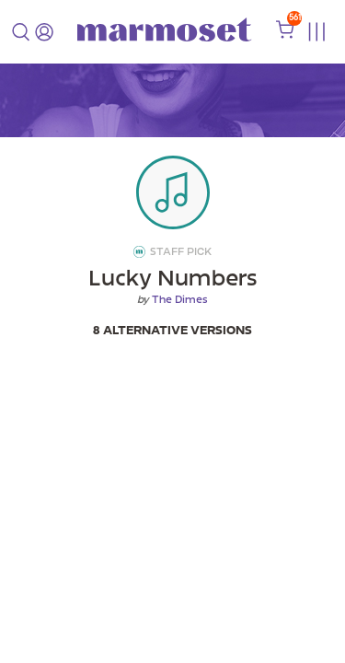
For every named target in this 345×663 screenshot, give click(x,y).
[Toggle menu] (316, 32)
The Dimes (180, 300)
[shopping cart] (285, 34)
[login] (44, 32)
